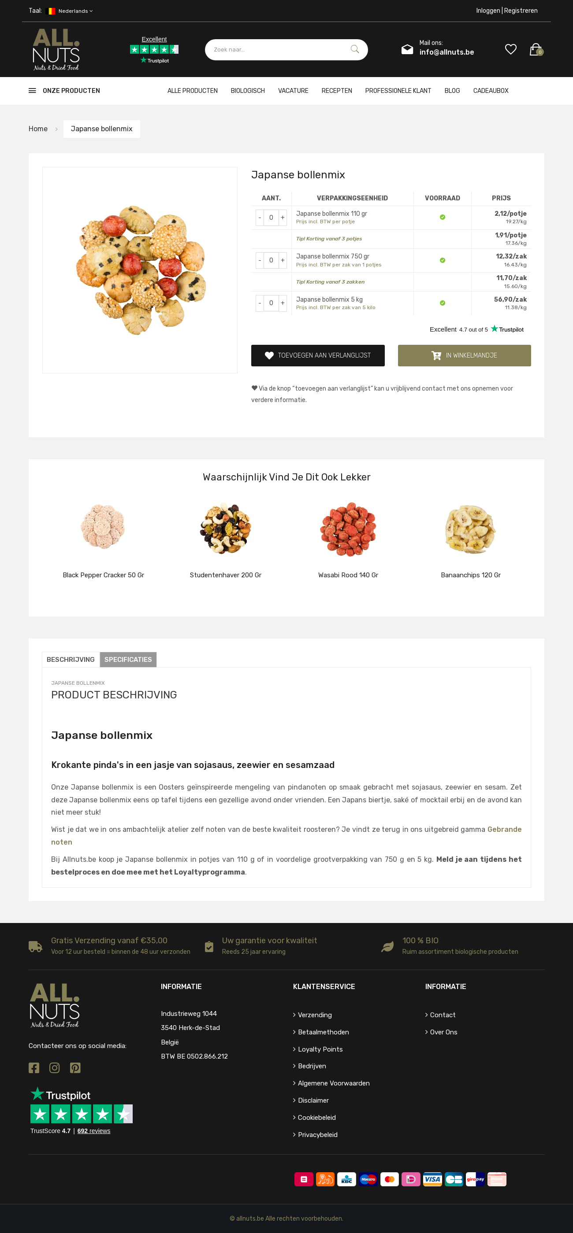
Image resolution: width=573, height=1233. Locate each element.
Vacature (293, 91)
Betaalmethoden (323, 1032)
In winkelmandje (464, 355)
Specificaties (128, 660)
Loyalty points (320, 1049)
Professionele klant (398, 91)
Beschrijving (71, 660)
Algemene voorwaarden (334, 1083)
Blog (452, 91)
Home (38, 129)
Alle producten (192, 91)
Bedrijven (312, 1066)
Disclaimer (313, 1100)
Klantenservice (324, 986)
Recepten (337, 91)
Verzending (315, 1015)
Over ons (444, 1032)
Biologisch (248, 91)
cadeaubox (491, 91)
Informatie (445, 986)
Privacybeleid (318, 1134)
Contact (443, 1015)
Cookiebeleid (317, 1118)
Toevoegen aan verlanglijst (318, 355)
